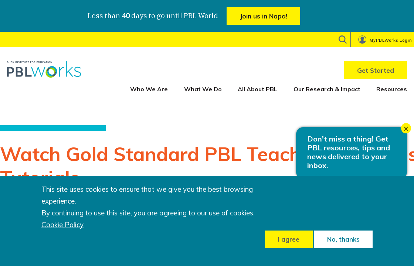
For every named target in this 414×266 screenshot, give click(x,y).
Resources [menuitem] (391, 89)
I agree (288, 239)
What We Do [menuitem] (203, 89)
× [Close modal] (406, 128)
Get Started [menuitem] (375, 70)
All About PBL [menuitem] (257, 89)
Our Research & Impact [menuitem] (326, 89)
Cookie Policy (62, 224)
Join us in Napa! (263, 16)
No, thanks (343, 239)
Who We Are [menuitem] (149, 89)
